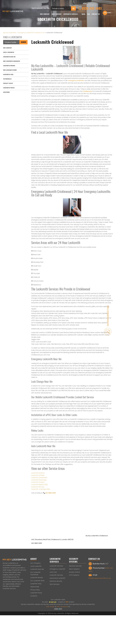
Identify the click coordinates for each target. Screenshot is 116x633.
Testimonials (7, 79)
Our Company (45, 14)
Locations (6, 92)
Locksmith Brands (9, 65)
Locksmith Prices (9, 88)
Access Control (74, 572)
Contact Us (96, 14)
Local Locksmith (8, 52)
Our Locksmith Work (10, 70)
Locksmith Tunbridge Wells (40, 489)
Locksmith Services (71, 14)
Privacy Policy (8, 83)
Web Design (50, 607)
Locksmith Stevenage (38, 480)
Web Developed (62, 607)
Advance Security (56, 581)
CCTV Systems (74, 575)
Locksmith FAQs (8, 74)
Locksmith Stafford (37, 473)
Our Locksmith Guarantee (11, 61)
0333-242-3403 (90, 9)
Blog (83, 14)
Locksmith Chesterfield (39, 478)
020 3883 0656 (50, 493)
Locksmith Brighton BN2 (39, 484)
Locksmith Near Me (9, 57)
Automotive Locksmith (57, 578)
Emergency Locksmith (57, 569)
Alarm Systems (74, 569)
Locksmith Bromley (37, 487)
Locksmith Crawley (37, 482)
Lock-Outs (53, 572)
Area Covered (56, 14)
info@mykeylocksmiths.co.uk (99, 578)
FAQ (88, 14)
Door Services (54, 584)
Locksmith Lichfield (37, 475)
